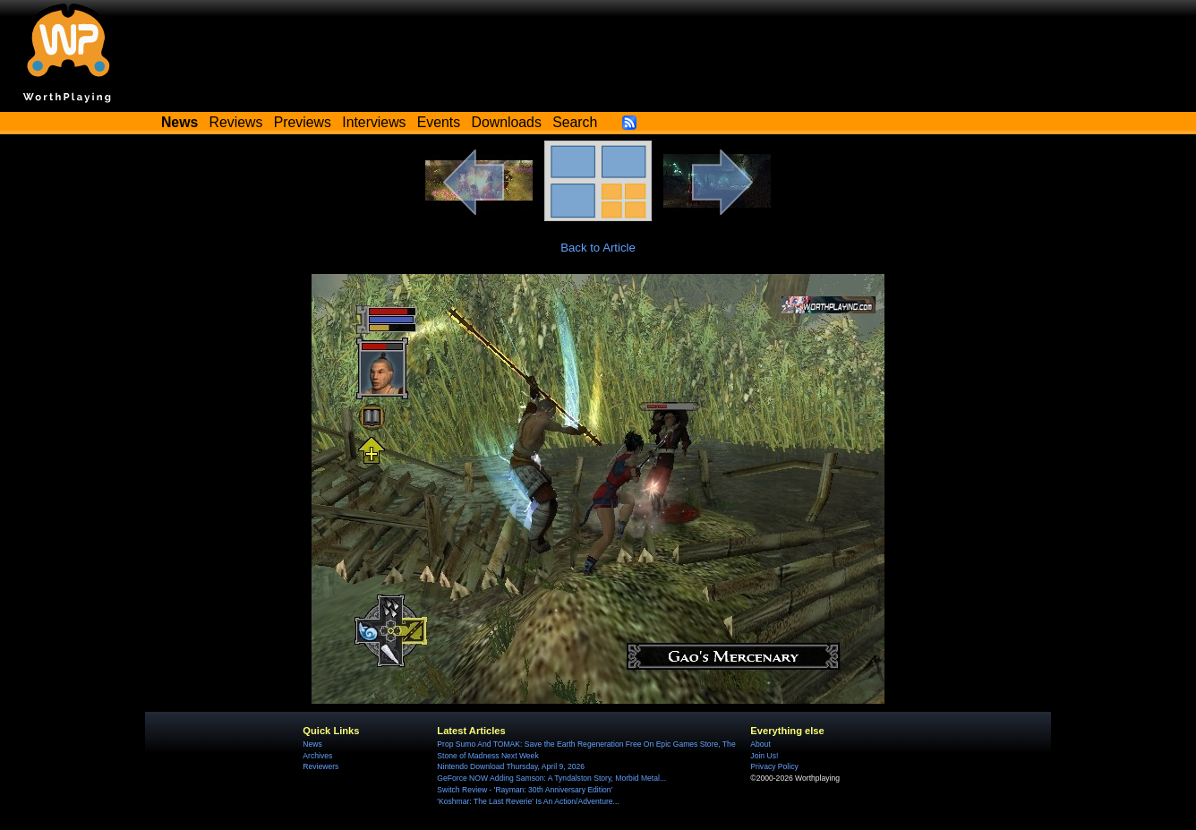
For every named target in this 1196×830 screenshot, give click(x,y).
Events (438, 122)
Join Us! (764, 755)
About (760, 744)
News (312, 744)
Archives (317, 755)
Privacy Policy (774, 766)
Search (574, 122)
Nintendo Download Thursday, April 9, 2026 (511, 766)
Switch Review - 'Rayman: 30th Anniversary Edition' (524, 789)
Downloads (507, 122)
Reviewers (320, 766)
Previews (302, 122)
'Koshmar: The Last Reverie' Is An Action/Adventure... (528, 801)
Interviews (374, 122)
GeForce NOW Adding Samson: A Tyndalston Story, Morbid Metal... (551, 778)
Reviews (236, 122)
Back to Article (598, 247)
